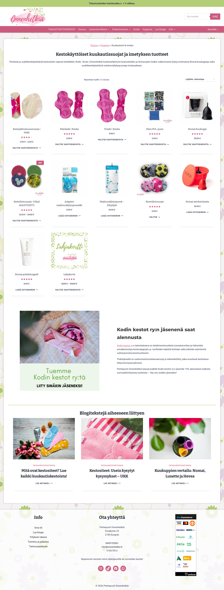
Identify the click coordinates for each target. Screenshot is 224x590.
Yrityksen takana (38, 537)
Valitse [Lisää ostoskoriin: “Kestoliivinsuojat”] (154, 217)
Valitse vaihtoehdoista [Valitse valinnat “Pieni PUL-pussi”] (155, 144)
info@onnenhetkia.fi (112, 547)
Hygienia (147, 29)
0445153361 (112, 543)
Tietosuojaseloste (38, 546)
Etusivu (82, 29)
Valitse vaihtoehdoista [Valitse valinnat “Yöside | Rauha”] (112, 139)
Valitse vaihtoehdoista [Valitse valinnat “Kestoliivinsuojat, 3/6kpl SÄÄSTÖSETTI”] (27, 220)
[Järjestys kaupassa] (200, 79)
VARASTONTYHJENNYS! (61, 29)
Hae (215, 16)
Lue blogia (160, 29)
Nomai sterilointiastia (197, 201)
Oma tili (38, 527)
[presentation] (44, 438)
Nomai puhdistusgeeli (26, 274)
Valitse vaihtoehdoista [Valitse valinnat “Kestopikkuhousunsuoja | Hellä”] (27, 148)
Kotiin (136, 29)
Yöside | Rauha (112, 129)
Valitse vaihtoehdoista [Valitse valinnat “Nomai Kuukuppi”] (197, 144)
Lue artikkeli (44, 483)
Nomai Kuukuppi (197, 129)
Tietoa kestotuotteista (44, 466)
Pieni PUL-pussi (154, 129)
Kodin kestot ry (124, 345)
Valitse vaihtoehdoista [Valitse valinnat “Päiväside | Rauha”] (69, 144)
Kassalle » (213, 29)
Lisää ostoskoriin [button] (69, 216)
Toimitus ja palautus (38, 541)
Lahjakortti (69, 274)
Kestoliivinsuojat (155, 201)
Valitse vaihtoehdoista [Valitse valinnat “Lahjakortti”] (69, 290)
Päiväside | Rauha (69, 129)
